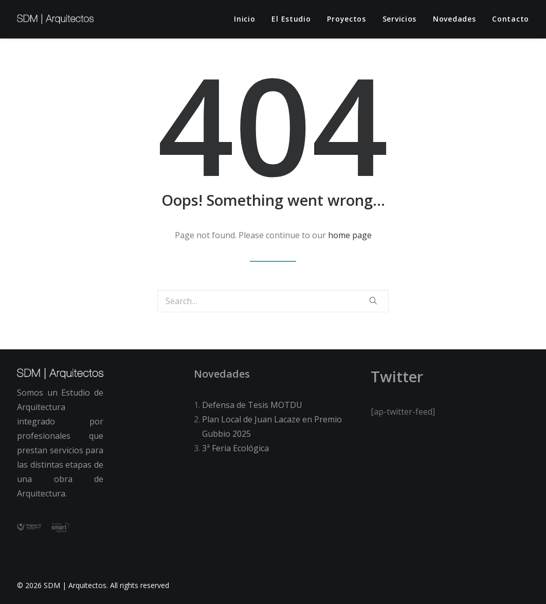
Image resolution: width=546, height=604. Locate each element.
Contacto (510, 19)
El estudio (291, 19)
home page (350, 235)
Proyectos (346, 19)
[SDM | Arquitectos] (55, 19)
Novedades (454, 19)
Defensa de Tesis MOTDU (252, 405)
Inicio (244, 19)
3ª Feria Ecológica (235, 448)
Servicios (399, 19)
